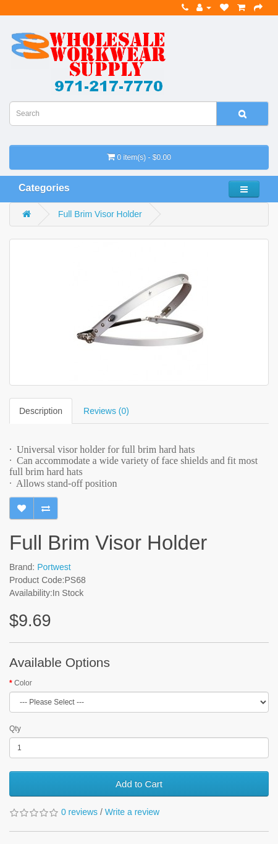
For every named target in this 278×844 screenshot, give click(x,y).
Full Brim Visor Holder (100, 214)
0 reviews (79, 812)
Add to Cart (139, 784)
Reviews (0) (106, 411)
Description (40, 411)
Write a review (132, 812)
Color (23, 683)
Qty (15, 728)
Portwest (53, 567)
